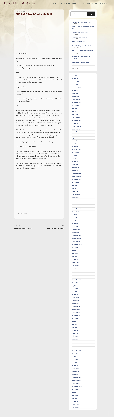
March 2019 (75, 93)
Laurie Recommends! (77, 67)
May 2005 (75, 398)
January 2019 (75, 96)
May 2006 (75, 363)
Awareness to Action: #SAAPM (80, 62)
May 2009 (75, 256)
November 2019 (76, 88)
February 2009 (76, 265)
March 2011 (75, 191)
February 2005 (76, 407)
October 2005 (76, 383)
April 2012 (75, 161)
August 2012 (75, 153)
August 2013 (75, 135)
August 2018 (75, 105)
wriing (25, 213)
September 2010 (76, 209)
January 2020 (75, 85)
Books (67, 4)
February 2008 (76, 300)
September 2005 (77, 386)
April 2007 (75, 330)
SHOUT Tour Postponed (78, 41)
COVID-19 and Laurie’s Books (80, 32)
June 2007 (75, 324)
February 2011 (76, 194)
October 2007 (76, 312)
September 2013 (76, 132)
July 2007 (74, 321)
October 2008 (76, 277)
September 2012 (76, 150)
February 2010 (76, 229)
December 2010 (76, 200)
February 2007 (76, 336)
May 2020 (75, 76)
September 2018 (76, 102)
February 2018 (76, 117)
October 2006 (76, 348)
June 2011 (74, 185)
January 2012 (75, 170)
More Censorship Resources (79, 37)
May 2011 (74, 188)
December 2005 (76, 377)
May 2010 (74, 221)
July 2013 (74, 138)
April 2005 (75, 401)
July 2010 (74, 215)
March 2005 (75, 404)
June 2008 (75, 289)
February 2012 (76, 167)
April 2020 (75, 79)
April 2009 (75, 259)
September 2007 (76, 315)
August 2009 (75, 247)
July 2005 (74, 392)
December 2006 (76, 342)
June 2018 (74, 108)
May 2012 (74, 158)
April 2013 (75, 147)
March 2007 (75, 333)
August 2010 (75, 212)
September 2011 (76, 179)
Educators (92, 4)
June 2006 (75, 360)
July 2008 (74, 286)
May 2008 (75, 292)
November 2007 (76, 309)
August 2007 (75, 318)
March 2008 (75, 297)
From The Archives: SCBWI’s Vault (81, 22)
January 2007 (75, 339)
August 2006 (75, 354)
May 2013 (74, 144)
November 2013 (76, 126)
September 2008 (77, 280)
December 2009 (76, 235)
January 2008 (75, 303)
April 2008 (75, 295)
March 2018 (75, 114)
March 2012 (75, 164)
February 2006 (76, 371)
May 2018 (74, 111)
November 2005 (76, 380)
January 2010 (75, 232)
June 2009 (75, 253)
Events (75, 4)
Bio (61, 4)
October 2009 (76, 241)
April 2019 (75, 90)
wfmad (20, 213)
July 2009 (74, 250)
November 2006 (76, 345)
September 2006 (77, 351)
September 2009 (77, 244)
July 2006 (74, 357)
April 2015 (75, 123)
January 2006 (75, 374)
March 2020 (75, 82)
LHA (19, 211)
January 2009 (75, 268)
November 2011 (76, 176)
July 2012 (74, 156)
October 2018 (76, 99)
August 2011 (75, 182)
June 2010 (75, 218)
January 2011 (75, 197)
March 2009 (75, 262)
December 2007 (76, 306)
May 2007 (74, 327)
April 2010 (75, 224)
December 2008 (76, 271)
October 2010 (76, 206)
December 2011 (76, 173)
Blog (83, 4)
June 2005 (75, 395)
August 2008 (75, 283)
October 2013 (76, 129)
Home (55, 4)
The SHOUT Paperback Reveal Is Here (82, 46)
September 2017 (76, 120)
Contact (103, 4)
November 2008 (76, 274)
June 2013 (74, 141)
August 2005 (75, 389)
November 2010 (76, 203)
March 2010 (75, 226)
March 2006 (75, 368)
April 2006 (75, 365)
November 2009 (76, 238)
